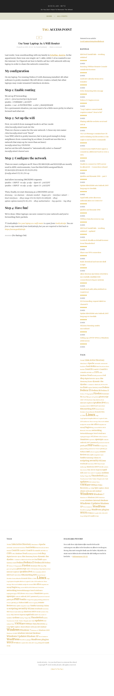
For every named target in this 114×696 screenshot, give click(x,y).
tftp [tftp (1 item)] (90, 483)
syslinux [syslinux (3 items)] (105, 480)
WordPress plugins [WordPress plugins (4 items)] (100, 519)
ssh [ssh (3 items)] (81, 480)
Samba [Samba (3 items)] (83, 464)
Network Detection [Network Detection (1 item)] (85, 435)
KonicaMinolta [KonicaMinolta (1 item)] (90, 415)
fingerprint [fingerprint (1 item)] (90, 396)
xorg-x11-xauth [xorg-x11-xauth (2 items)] (89, 525)
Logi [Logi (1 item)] (97, 419)
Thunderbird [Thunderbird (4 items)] (97, 483)
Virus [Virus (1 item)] (98, 489)
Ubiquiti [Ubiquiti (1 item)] (99, 486)
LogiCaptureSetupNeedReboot (92, 41)
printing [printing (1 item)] (85, 454)
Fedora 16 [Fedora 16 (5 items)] (96, 392)
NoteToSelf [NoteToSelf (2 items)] (98, 438)
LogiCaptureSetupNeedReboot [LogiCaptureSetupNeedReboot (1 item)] (89, 422)
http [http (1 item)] (94, 402)
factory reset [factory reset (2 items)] (97, 389)
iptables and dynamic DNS (90, 210)
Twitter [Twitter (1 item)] (94, 486)
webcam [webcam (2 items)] (89, 499)
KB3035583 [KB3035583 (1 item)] (101, 409)
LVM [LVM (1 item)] (81, 425)
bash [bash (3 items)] (88, 367)
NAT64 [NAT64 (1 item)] (100, 432)
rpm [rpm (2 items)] (91, 461)
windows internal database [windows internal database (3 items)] (96, 509)
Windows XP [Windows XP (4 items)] (33, 653)
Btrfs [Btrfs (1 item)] (107, 367)
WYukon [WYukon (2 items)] (90, 522)
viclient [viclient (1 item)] (94, 489)
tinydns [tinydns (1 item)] (105, 483)
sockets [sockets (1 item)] (106, 473)
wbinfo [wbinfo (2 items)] (82, 499)
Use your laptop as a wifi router (39, 42)
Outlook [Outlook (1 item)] (106, 444)
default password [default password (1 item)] (97, 376)
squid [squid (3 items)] (104, 476)
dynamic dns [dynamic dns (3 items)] (98, 383)
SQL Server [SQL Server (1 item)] (83, 476)
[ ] (57, 686)
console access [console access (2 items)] (85, 373)
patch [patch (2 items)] (82, 451)
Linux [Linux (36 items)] (90, 418)
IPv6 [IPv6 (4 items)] (104, 405)
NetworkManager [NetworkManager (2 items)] (86, 438)
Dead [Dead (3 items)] (89, 376)
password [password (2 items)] (94, 448)
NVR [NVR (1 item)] (97, 441)
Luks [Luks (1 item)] (105, 422)
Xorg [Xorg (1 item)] (81, 525)
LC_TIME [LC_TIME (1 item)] (82, 419)
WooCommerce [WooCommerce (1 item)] (87, 516)
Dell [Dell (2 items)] (104, 376)
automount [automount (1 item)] (104, 363)
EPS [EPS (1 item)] (106, 386)
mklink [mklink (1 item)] (107, 425)
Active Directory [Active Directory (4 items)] (97, 360)
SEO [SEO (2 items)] (95, 470)
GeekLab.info (61, 223)
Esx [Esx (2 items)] (81, 389)
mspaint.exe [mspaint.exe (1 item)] (102, 428)
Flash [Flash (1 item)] (84, 399)
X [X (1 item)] (94, 522)
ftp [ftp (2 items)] (87, 399)
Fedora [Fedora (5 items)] (105, 389)
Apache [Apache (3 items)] (91, 363)
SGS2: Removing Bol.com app (91, 91)
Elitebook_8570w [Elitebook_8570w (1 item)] (100, 386)
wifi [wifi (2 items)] (93, 499)
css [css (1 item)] (93, 373)
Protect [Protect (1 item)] (98, 454)
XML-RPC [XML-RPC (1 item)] (105, 522)
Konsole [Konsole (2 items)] (98, 415)
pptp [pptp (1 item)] (81, 454)
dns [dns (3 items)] (101, 380)
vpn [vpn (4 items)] (96, 496)
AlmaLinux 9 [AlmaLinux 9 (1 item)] (84, 363)
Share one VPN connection (90, 252)
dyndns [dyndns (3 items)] (83, 386)
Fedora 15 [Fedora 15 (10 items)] (85, 392)
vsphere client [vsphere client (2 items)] (103, 496)
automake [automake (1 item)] (98, 363)
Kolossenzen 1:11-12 (80, 566)
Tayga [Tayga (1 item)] (86, 483)
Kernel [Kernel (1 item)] (98, 412)
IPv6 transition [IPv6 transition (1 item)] (37, 583)
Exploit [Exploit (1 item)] (90, 389)
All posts (62, 16)
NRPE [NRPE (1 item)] (104, 438)
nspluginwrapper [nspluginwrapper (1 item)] (85, 441)
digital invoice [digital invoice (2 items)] (90, 380)
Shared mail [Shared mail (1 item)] (101, 470)
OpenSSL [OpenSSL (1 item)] (92, 444)
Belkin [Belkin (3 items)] (93, 367)
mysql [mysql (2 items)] (82, 432)
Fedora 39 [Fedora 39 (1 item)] (83, 396)
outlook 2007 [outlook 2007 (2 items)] (85, 448)
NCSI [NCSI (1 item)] (104, 432)
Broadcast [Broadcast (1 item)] (103, 367)
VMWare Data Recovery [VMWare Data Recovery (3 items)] (35, 640)
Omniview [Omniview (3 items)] (84, 444)
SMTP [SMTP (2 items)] (96, 473)
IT (39, 38)
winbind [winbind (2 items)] (98, 499)
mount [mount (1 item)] (89, 428)
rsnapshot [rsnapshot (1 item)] (97, 461)
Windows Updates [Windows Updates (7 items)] (90, 512)
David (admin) (41, 47)
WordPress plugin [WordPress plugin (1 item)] (85, 519)
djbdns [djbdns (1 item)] (98, 380)
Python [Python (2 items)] (83, 457)
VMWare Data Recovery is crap (92, 219)
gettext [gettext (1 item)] (96, 399)
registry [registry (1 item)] (96, 457)
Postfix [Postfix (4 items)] (96, 451)
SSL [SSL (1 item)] (89, 480)
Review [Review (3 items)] (83, 461)
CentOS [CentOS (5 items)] (89, 370)
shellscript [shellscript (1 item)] (83, 473)
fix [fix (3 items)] (81, 399)
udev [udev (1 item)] (103, 486)
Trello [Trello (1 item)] (90, 486)
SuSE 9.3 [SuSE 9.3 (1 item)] (93, 480)
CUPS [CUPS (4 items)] (96, 373)
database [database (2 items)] (83, 376)
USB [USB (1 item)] (90, 489)
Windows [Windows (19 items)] (86, 502)
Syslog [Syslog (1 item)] (82, 483)
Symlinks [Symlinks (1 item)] (98, 480)
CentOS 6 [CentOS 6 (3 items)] (103, 370)
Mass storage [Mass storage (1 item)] (94, 425)
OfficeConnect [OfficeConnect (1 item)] (103, 441)
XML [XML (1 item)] (100, 522)
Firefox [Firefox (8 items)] (98, 395)
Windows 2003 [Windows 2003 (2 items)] (93, 506)
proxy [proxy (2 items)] (102, 454)
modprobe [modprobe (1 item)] (83, 428)
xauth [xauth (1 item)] (96, 522)
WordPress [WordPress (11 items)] (99, 515)
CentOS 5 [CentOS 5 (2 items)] (96, 370)
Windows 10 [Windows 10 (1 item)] (84, 506)
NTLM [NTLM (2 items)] (93, 441)
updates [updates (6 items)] (84, 489)
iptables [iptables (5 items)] (97, 405)
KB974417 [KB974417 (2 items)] (94, 409)
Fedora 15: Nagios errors (89, 100)
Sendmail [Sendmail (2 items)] (83, 470)
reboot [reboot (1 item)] (92, 457)
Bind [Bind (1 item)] (97, 367)
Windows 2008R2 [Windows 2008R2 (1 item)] (12, 649)
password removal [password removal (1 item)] (103, 447)
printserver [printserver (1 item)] (92, 454)
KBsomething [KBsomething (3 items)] (86, 412)
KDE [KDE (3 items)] (94, 412)
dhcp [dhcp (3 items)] (82, 380)
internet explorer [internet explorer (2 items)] (86, 406)
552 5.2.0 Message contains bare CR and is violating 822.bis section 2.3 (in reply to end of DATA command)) (94, 137)
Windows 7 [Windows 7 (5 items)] (98, 502)
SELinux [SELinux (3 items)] (102, 467)
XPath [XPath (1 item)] (97, 525)
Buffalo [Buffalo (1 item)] (82, 370)
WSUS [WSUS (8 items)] (83, 522)
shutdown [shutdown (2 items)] (90, 473)
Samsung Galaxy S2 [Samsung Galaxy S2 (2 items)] (93, 464)
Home (49, 16)
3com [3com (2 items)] (82, 360)
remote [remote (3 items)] (103, 457)
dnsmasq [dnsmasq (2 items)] (83, 383)
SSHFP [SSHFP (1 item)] (85, 480)
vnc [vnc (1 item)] (89, 496)
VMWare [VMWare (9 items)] (85, 492)
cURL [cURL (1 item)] (100, 373)
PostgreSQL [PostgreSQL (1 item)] (103, 451)
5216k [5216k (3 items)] (87, 360)
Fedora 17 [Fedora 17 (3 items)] (105, 393)
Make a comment (56, 47)
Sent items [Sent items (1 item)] (91, 470)
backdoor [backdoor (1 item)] (83, 367)
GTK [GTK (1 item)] (85, 402)
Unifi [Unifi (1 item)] (106, 486)
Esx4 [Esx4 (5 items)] (85, 389)
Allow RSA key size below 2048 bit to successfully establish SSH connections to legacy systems (94, 277)
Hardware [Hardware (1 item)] (90, 402)
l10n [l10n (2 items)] (102, 415)
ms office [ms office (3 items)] (95, 428)
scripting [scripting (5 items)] (84, 467)
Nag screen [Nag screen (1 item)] (94, 432)
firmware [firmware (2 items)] (105, 396)
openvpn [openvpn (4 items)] (99, 444)
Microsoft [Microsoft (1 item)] (101, 425)
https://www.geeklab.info (15, 229)
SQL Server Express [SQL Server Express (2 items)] (94, 477)
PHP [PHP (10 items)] (90, 450)
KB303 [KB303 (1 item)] (88, 409)
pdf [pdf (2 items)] (86, 451)
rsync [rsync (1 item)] (102, 461)
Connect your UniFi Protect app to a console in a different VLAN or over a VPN (94, 152)
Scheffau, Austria (57, 55)
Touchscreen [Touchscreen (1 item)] (84, 486)
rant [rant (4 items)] (88, 457)
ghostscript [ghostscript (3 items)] (103, 399)
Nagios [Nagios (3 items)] (88, 432)
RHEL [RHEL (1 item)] (88, 461)
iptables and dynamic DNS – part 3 (93, 176)
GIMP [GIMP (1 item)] (82, 402)
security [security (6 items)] (94, 467)
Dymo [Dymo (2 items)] (90, 383)
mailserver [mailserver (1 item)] (86, 425)
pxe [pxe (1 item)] (106, 454)
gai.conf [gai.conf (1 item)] (91, 399)
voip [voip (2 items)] (92, 496)
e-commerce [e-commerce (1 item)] (90, 386)
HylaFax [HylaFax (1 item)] (98, 402)
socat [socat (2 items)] (101, 473)
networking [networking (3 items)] (97, 435)
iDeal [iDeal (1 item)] (102, 402)
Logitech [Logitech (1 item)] (101, 422)
